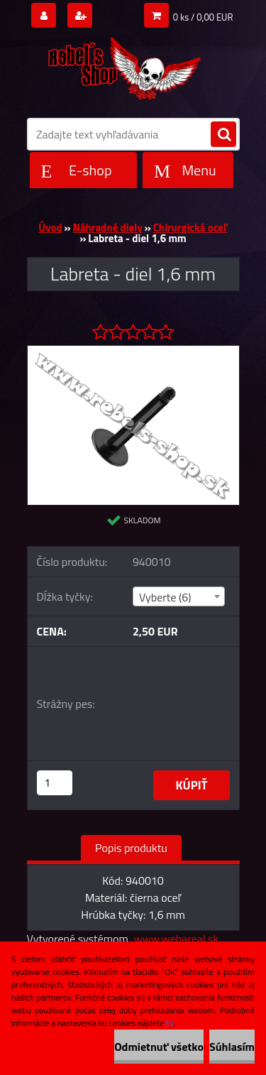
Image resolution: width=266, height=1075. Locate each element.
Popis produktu (131, 847)
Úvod (50, 227)
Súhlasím (232, 1046)
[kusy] (54, 782)
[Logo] (124, 65)
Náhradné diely (108, 227)
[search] (223, 134)
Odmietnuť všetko (159, 1046)
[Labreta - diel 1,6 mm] (133, 351)
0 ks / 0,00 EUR (203, 17)
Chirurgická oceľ (190, 227)
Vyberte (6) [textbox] (165, 597)
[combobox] (179, 596)
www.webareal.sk (175, 938)
